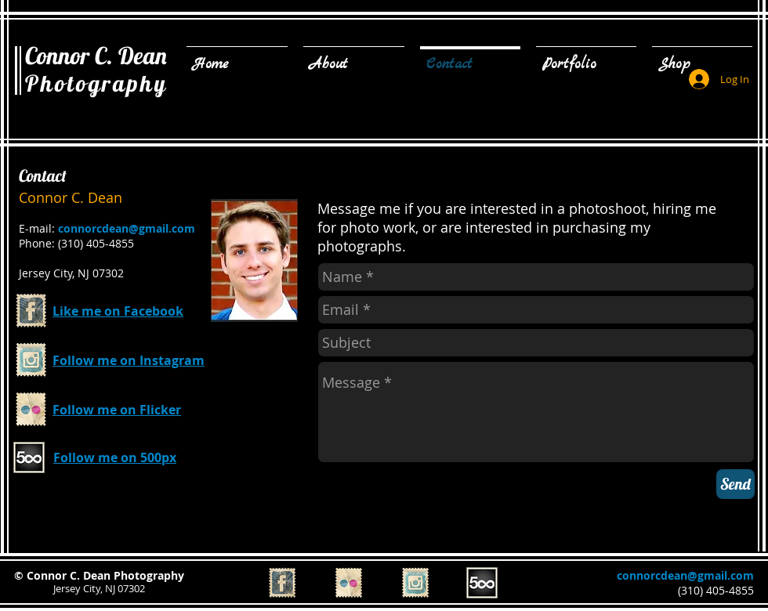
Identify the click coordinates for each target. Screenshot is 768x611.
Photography (96, 83)
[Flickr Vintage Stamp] (31, 409)
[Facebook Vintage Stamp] (31, 310)
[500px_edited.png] (29, 457)
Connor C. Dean (96, 55)
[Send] (735, 484)
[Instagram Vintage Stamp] (31, 360)
